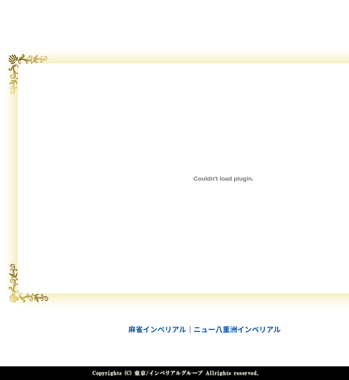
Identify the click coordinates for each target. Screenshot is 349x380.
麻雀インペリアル (157, 329)
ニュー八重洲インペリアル (237, 329)
